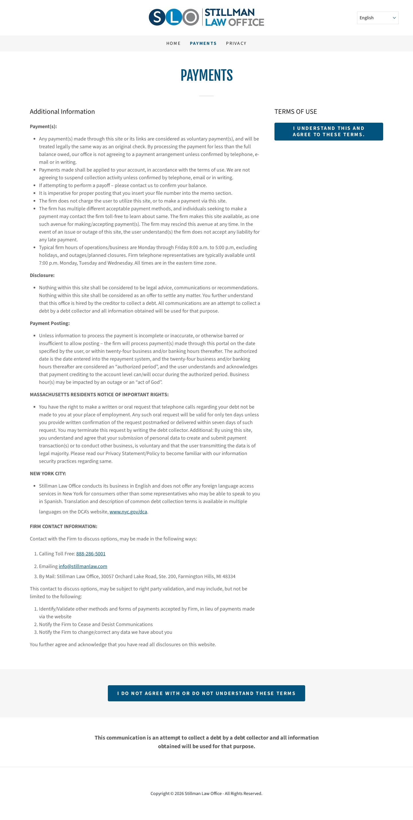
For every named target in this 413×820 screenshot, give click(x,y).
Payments (203, 43)
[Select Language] (378, 17)
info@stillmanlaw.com (83, 566)
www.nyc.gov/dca (128, 511)
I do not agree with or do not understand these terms (206, 693)
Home (173, 43)
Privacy (236, 43)
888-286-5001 (91, 553)
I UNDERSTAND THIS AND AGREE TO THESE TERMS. (329, 131)
